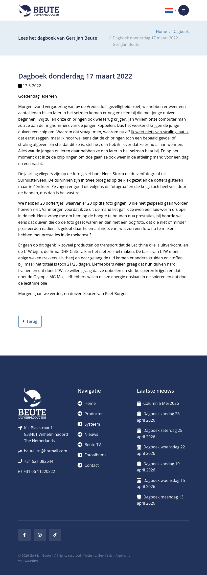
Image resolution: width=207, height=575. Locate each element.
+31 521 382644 (38, 461)
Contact (88, 465)
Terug (30, 321)
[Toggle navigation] (183, 10)
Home (161, 31)
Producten (90, 413)
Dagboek (181, 31)
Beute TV (89, 444)
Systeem (88, 424)
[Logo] (39, 10)
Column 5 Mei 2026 (158, 403)
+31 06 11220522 (39, 471)
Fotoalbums (91, 455)
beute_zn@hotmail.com (45, 451)
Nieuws (87, 434)
